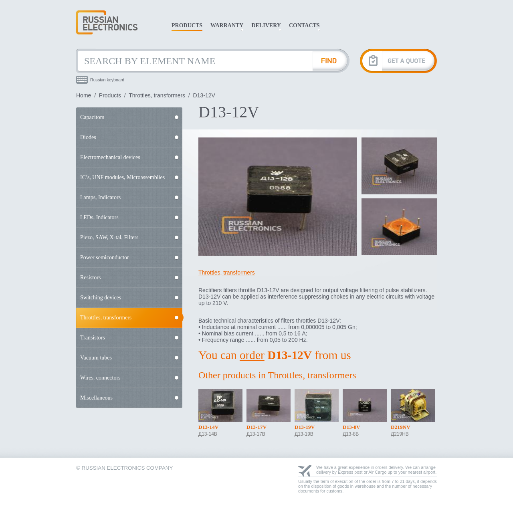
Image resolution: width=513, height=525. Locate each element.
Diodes (88, 137)
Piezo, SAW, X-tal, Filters (109, 237)
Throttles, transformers (157, 95)
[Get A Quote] (398, 60)
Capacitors (92, 117)
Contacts (304, 25)
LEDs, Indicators (99, 217)
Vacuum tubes (96, 358)
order (252, 355)
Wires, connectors (100, 378)
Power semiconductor (104, 257)
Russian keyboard (107, 79)
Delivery (266, 25)
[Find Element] (331, 60)
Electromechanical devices (110, 157)
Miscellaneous (96, 398)
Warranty (226, 25)
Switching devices (100, 298)
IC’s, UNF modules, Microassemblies (122, 177)
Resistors (90, 278)
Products (187, 25)
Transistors (92, 338)
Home (83, 95)
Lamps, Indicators (100, 197)
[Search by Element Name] (194, 60)
